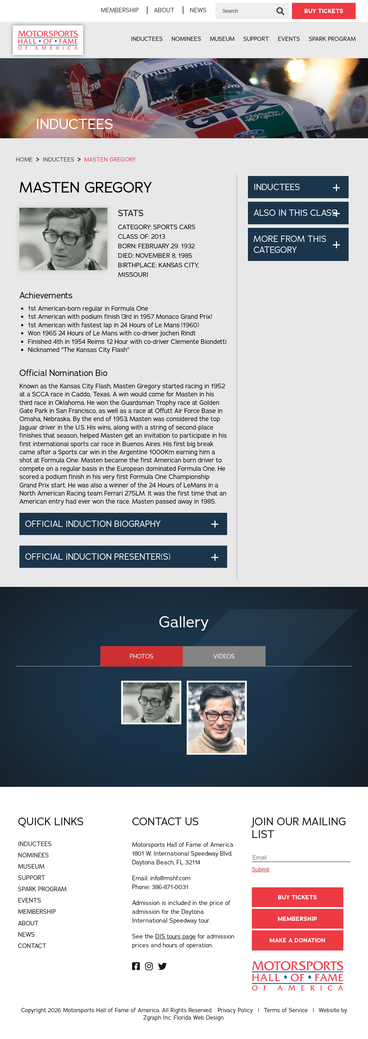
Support (256, 38)
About (164, 10)
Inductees (147, 38)
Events (289, 38)
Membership (120, 10)
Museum (222, 38)
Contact (32, 945)
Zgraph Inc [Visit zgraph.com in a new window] (157, 1017)
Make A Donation (297, 940)
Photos (142, 656)
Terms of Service (286, 1010)
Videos (224, 656)
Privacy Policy (235, 1010)
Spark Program (332, 38)
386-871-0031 (170, 887)
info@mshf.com (170, 878)
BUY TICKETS (323, 11)
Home (24, 159)
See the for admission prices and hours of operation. (183, 940)
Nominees (186, 38)
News (198, 10)
